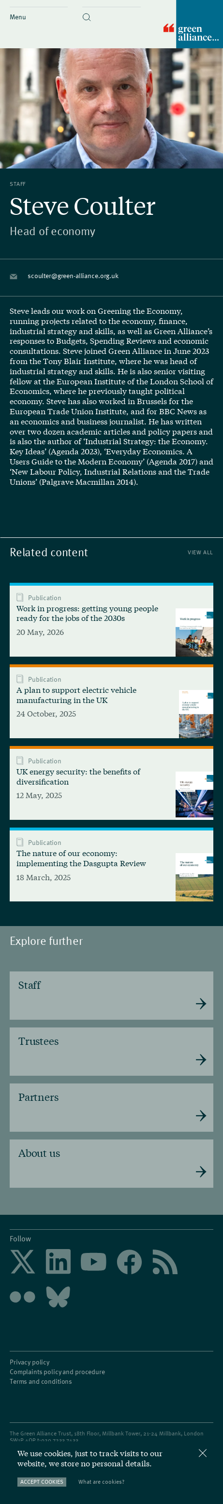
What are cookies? (101, 1481)
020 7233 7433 (59, 1439)
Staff (18, 183)
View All (200, 552)
